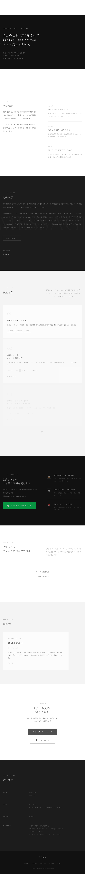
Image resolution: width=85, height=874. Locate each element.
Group (51, 863)
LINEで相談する (42, 743)
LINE (59, 863)
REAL (6, 4)
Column (43, 863)
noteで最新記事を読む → (42, 577)
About (26, 863)
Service (34, 863)
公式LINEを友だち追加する (19, 508)
